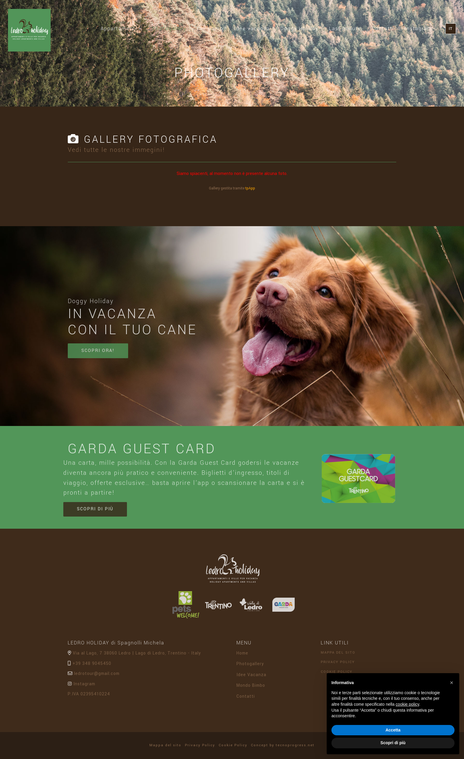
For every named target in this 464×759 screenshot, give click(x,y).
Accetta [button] (393, 730)
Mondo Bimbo (250, 688)
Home (242, 655)
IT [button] (450, 28)
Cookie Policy (234, 745)
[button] (451, 682)
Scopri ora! (98, 353)
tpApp (250, 188)
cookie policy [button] (407, 704)
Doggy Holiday (299, 28)
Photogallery (172, 28)
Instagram (418, 28)
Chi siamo (210, 28)
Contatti (383, 28)
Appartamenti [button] (121, 28)
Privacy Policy (339, 664)
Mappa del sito (339, 654)
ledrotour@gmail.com (94, 676)
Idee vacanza (252, 28)
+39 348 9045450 (89, 665)
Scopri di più (95, 511)
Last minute (345, 28)
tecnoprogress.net (295, 745)
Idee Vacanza (251, 677)
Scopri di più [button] (393, 742)
